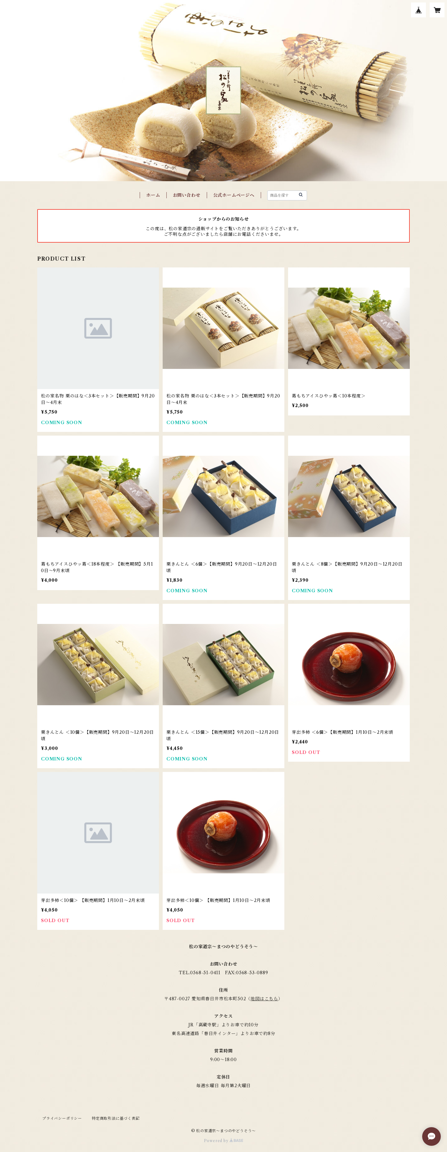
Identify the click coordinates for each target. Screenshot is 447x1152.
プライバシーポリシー (62, 1118)
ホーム (153, 195)
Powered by (223, 1140)
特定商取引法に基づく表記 (116, 1118)
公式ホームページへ (234, 195)
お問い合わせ (187, 195)
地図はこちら (264, 999)
